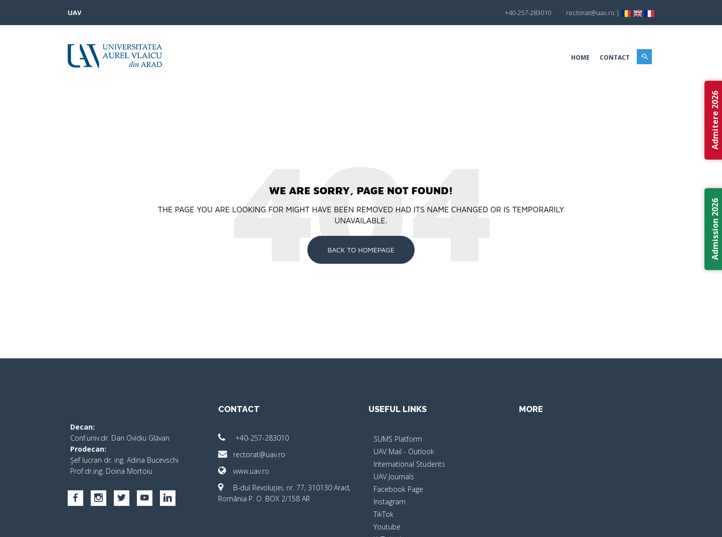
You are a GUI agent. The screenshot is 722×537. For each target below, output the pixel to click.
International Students (409, 464)
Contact (615, 57)
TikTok (384, 514)
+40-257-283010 (253, 438)
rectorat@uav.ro (251, 454)
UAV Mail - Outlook (404, 451)
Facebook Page (398, 489)
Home (580, 57)
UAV (74, 12)
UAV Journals (394, 476)
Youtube (387, 526)
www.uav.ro (243, 471)
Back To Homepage (361, 249)
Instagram (390, 501)
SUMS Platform (398, 439)
